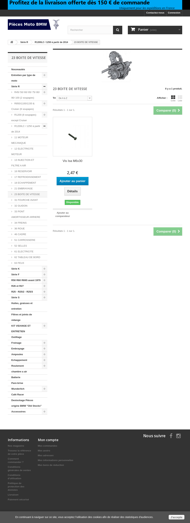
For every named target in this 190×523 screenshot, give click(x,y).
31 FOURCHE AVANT (26, 200)
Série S (15, 297)
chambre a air (19, 371)
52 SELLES (20, 245)
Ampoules (17, 354)
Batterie (15, 377)
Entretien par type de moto (23, 78)
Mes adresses (46, 455)
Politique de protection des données (16, 486)
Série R (15, 86)
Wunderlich (17, 388)
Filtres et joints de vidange (21, 317)
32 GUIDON (20, 205)
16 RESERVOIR (23, 171)
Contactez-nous (155, 12)
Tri (54, 98)
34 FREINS (20, 222)
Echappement (19, 360)
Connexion (174, 12)
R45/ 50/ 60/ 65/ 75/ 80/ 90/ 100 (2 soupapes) (25, 95)
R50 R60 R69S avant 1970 (26, 280)
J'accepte (176, 517)
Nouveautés (18, 69)
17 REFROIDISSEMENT (27, 177)
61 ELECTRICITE (23, 251)
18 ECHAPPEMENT (25, 182)
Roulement (17, 365)
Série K (15, 268)
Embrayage (17, 348)
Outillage (16, 337)
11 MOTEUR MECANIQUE (19, 140)
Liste (180, 98)
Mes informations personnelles (55, 460)
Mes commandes (47, 445)
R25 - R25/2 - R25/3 (22, 291)
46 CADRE (20, 234)
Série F (15, 274)
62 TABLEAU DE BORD (27, 257)
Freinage (16, 342)
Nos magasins (16, 445)
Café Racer (17, 394)
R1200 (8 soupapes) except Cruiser (23, 117)
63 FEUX (19, 263)
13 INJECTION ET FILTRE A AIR (22, 163)
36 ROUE (19, 228)
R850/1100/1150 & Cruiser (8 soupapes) (23, 106)
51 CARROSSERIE (24, 240)
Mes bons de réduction (51, 465)
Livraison (13, 494)
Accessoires (18, 411)
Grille (173, 98)
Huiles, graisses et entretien (21, 306)
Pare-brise (17, 383)
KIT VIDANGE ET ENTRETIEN (21, 328)
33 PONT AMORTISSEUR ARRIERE (25, 214)
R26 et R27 (17, 286)
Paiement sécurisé (18, 499)
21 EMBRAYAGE (23, 188)
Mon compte (48, 440)
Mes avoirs (44, 450)
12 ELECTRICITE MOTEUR (22, 151)
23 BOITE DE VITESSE (27, 194)
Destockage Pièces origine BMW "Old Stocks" (26, 403)
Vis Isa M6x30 (72, 161)
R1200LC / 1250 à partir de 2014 (25, 129)
